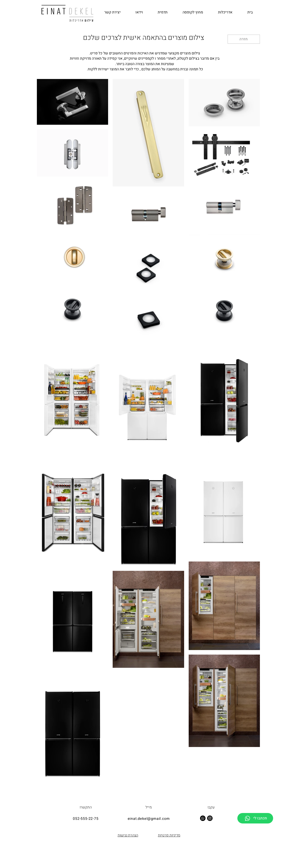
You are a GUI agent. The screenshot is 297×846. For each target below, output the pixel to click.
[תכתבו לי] (255, 818)
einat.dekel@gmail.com (149, 818)
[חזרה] (244, 39)
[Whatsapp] (203, 818)
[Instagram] (210, 818)
